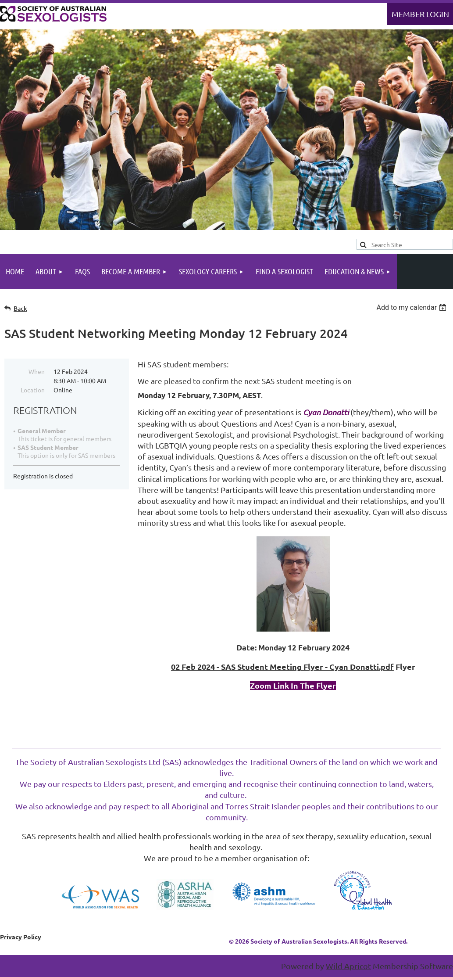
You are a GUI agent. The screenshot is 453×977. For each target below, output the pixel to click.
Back (20, 308)
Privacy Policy (20, 937)
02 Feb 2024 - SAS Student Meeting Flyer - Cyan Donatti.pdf (282, 666)
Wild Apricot (348, 965)
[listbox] (412, 307)
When (37, 371)
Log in (420, 14)
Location (33, 390)
